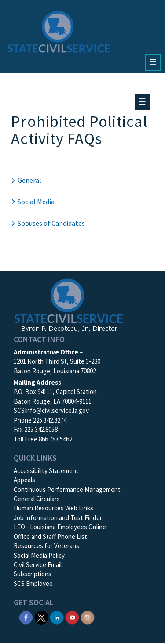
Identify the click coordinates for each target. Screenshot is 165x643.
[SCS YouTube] (72, 617)
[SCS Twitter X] (41, 617)
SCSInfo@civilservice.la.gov (51, 410)
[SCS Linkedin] (57, 617)
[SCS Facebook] (26, 617)
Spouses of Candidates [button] (51, 223)
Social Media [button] (36, 201)
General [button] (29, 180)
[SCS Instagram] (88, 617)
